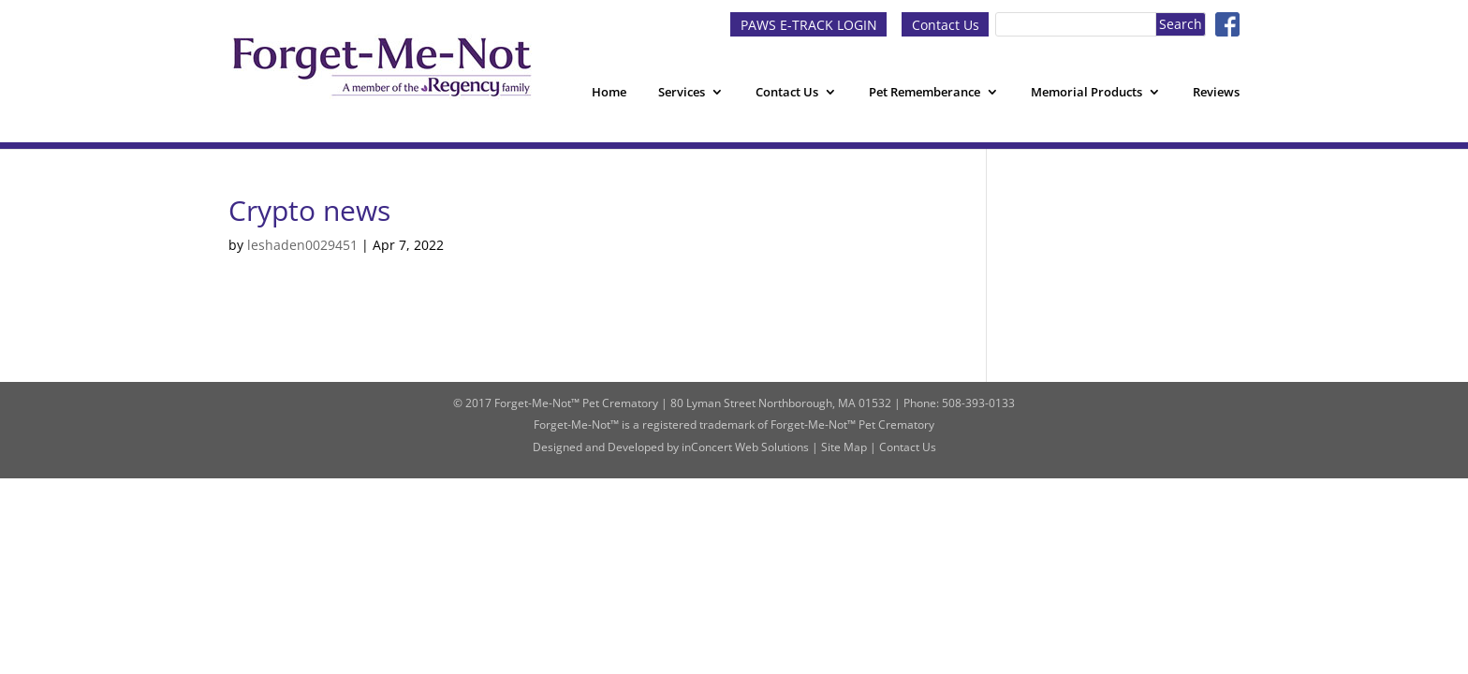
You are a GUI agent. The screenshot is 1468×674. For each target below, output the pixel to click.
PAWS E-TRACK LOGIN (809, 24)
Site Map (844, 447)
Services (681, 92)
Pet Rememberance (924, 92)
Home (609, 92)
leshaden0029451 (302, 245)
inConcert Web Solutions (745, 447)
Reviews (1216, 92)
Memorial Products (1086, 92)
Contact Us (945, 24)
